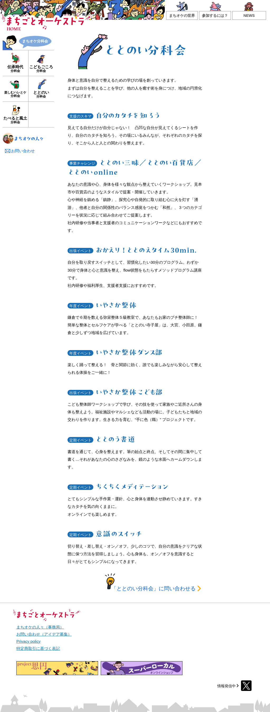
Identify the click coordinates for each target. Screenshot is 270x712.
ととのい (41, 94)
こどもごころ (41, 69)
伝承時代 (15, 69)
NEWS (249, 15)
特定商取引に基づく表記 (38, 648)
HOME (14, 28)
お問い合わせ (19, 151)
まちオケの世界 (182, 15)
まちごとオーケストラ (47, 20)
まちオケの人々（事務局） (40, 627)
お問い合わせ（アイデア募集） (44, 634)
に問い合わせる (156, 588)
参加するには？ (215, 15)
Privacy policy (28, 641)
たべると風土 (15, 120)
